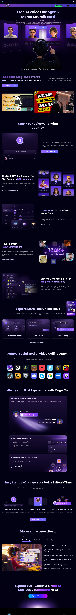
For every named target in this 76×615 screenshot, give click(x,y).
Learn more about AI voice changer (10, 190)
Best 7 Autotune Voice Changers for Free (57, 566)
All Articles (38, 575)
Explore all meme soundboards (9, 259)
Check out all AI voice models (48, 224)
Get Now (71, 313)
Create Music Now (59, 5)
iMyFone (10, 2)
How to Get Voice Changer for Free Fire (56, 544)
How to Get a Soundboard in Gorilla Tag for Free (59, 570)
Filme (5, 2)
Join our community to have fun (48, 293)
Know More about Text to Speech (38, 342)
